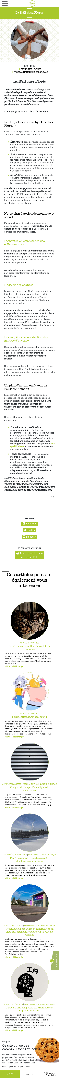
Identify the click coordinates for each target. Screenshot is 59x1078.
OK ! (10, 1074)
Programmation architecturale (31, 72)
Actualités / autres (31, 69)
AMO (25, 855)
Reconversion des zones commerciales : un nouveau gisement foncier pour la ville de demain (29, 931)
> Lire (7, 666)
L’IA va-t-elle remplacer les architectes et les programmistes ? (29, 1009)
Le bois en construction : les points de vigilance (30, 648)
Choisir (29, 1074)
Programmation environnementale (40, 784)
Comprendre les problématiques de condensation (29, 789)
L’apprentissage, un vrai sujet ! (29, 716)
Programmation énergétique (42, 855)
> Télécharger (17, 666)
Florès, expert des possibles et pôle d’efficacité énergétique (29, 860)
